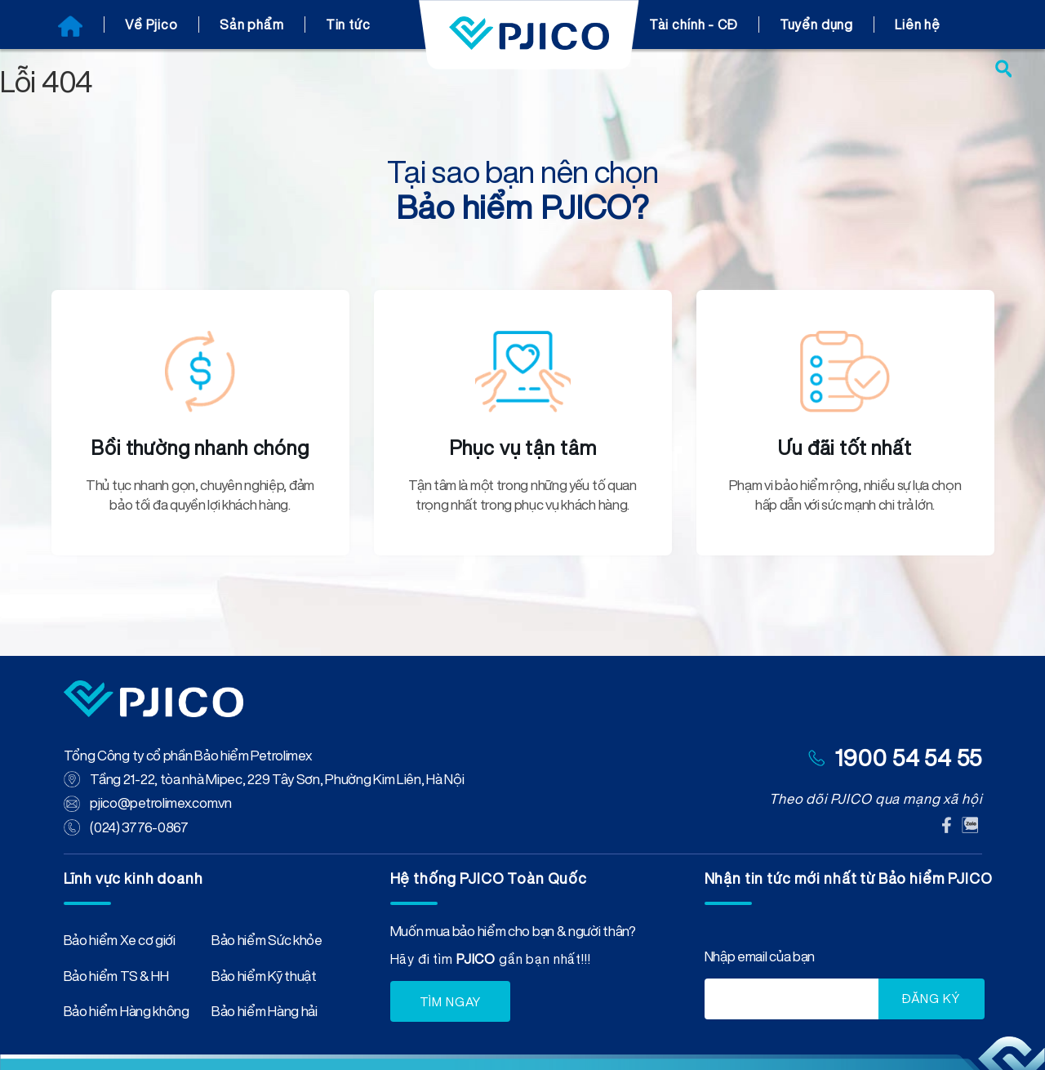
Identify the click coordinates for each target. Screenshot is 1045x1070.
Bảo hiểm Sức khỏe (266, 941)
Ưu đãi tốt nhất (845, 447)
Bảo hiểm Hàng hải (264, 1013)
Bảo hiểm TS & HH (116, 977)
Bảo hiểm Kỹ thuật (264, 977)
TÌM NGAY (451, 1000)
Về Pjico (151, 24)
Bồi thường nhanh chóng (200, 447)
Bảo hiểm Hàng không (126, 1013)
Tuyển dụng (817, 24)
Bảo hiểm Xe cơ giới (120, 941)
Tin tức (348, 24)
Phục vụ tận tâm (523, 447)
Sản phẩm (252, 24)
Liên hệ (917, 24)
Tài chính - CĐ (693, 24)
